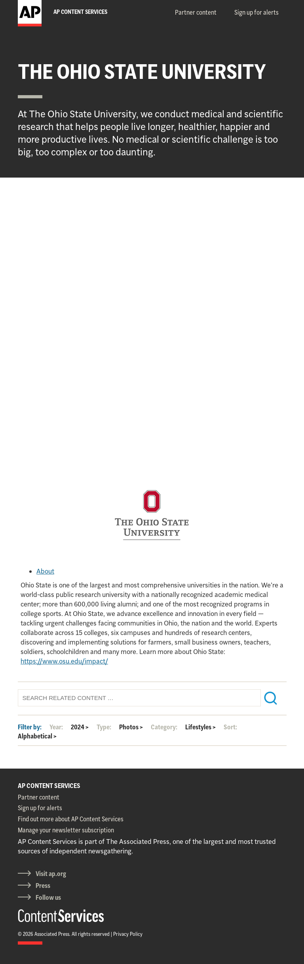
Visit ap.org (51, 874)
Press (43, 885)
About (45, 571)
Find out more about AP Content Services (71, 819)
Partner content (196, 12)
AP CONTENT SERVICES (49, 785)
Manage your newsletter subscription (66, 830)
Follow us (48, 897)
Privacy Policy (127, 933)
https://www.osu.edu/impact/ (64, 661)
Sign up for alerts (256, 12)
